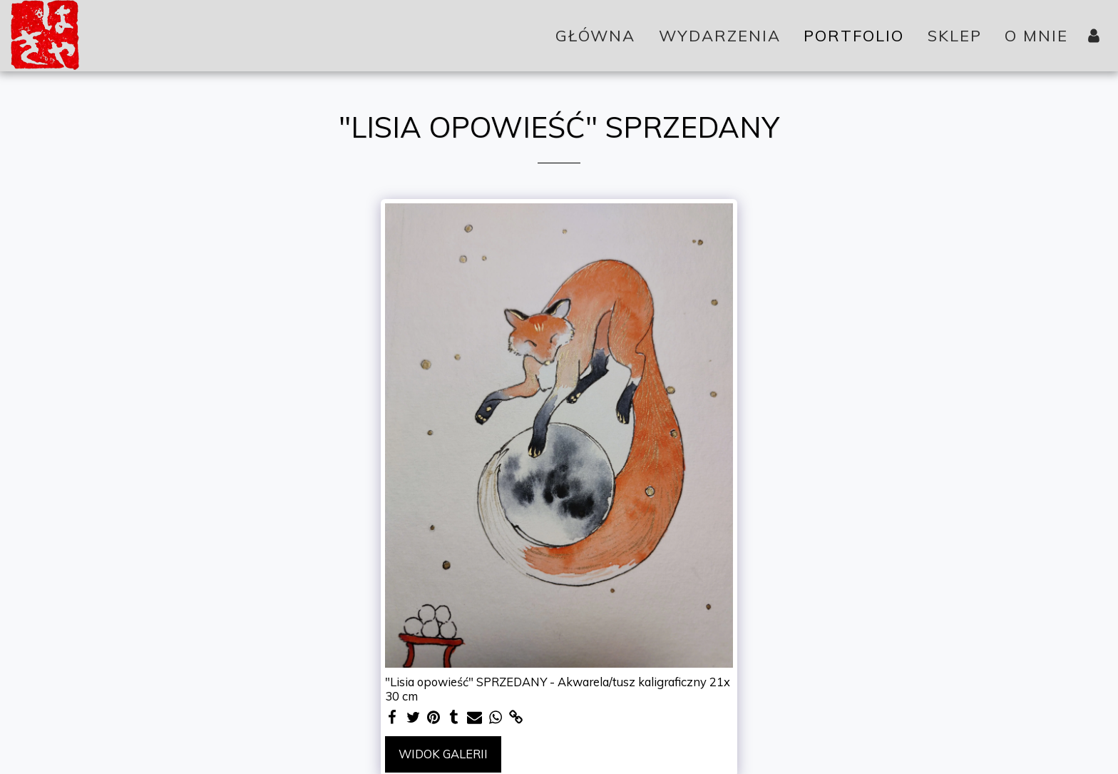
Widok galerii (443, 753)
